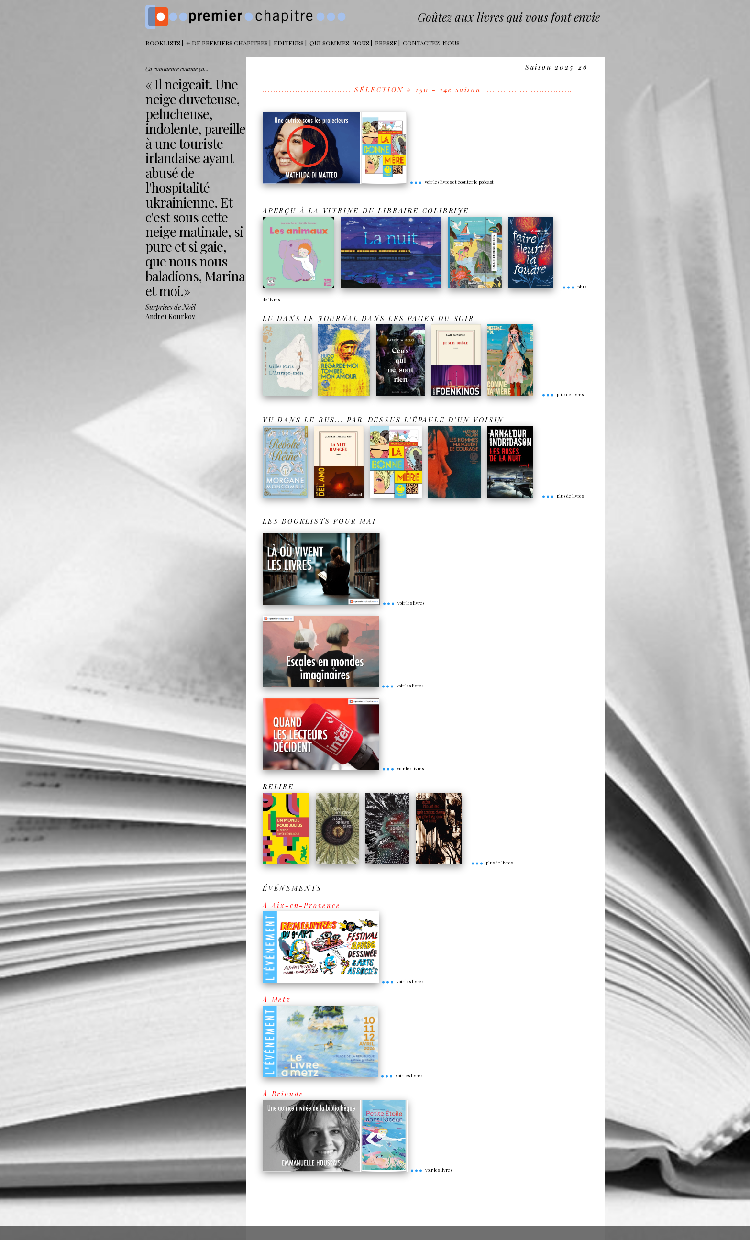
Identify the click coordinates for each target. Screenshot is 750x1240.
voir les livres (403, 603)
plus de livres (562, 394)
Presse (386, 43)
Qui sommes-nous (339, 43)
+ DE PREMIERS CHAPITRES (227, 43)
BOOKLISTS (162, 43)
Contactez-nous (431, 43)
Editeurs (289, 43)
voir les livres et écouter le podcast (451, 182)
